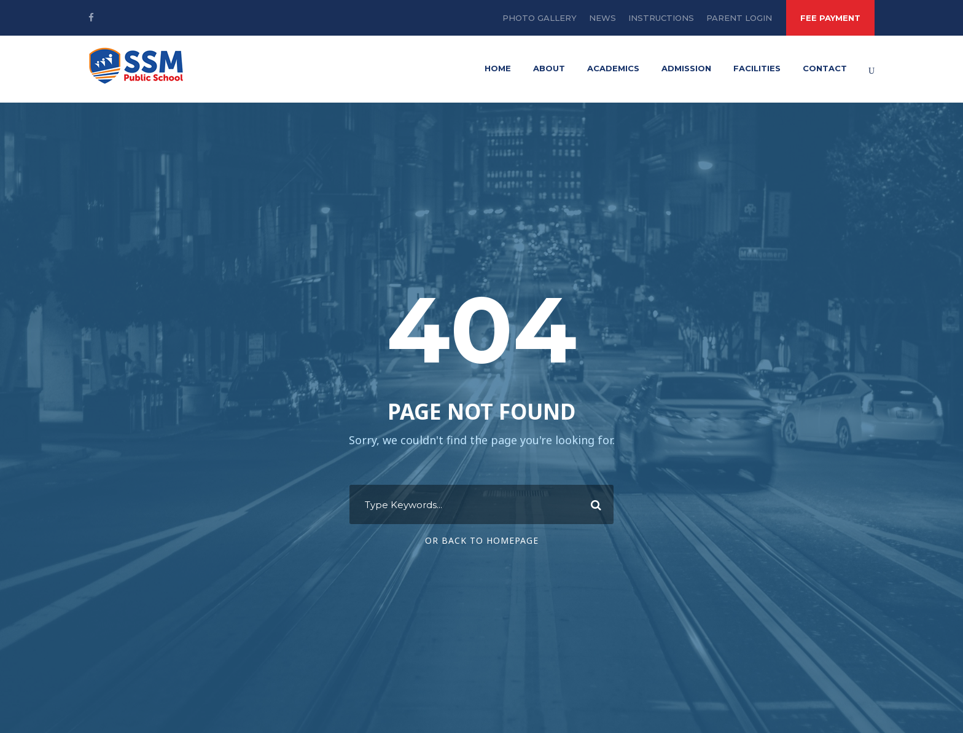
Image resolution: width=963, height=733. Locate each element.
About (549, 68)
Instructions (661, 18)
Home (498, 68)
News (602, 18)
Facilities (757, 68)
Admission (686, 68)
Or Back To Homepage (482, 540)
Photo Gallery (539, 18)
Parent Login (739, 18)
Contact (825, 68)
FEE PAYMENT (830, 18)
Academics (613, 68)
